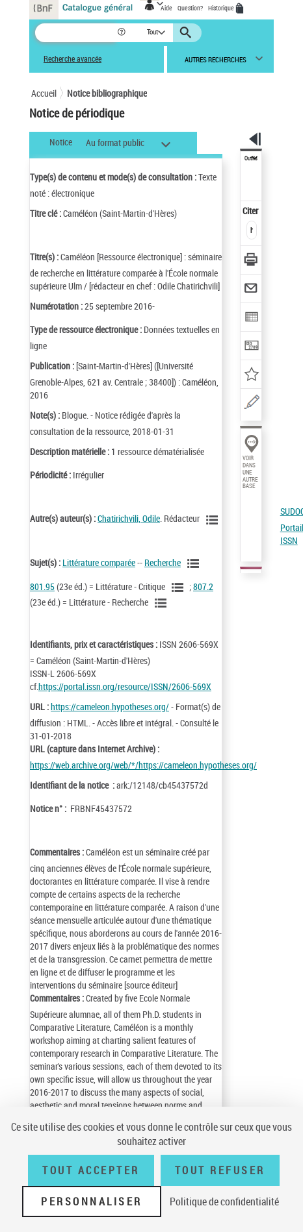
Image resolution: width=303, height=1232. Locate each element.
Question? (190, 7)
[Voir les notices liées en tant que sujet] (195, 563)
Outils (250, 158)
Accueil (44, 93)
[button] (122, 32)
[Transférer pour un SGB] (251, 347)
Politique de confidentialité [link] (224, 1201)
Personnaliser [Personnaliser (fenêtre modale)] (91, 1201)
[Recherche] (75, 32)
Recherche (162, 562)
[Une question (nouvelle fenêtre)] (251, 404)
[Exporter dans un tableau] (251, 318)
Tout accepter (91, 1170)
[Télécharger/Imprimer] (251, 261)
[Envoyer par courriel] (251, 289)
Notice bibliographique (107, 93)
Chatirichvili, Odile (129, 518)
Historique (221, 7)
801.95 (42, 586)
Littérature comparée (98, 562)
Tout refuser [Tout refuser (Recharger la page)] (220, 1170)
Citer (251, 210)
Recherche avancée (72, 59)
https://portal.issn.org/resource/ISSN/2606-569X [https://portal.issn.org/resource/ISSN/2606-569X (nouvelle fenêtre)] (124, 686)
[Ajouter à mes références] (251, 375)
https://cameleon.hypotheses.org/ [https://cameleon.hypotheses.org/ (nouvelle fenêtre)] (110, 706)
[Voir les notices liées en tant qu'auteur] (214, 520)
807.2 (203, 586)
